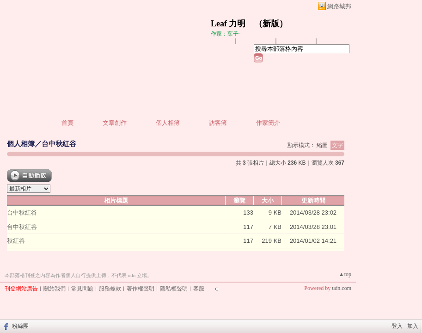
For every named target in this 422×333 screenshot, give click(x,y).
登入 (397, 326)
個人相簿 (168, 122)
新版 (271, 23)
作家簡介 (268, 122)
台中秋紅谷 (59, 144)
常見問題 (82, 288)
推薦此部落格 (256, 40)
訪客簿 (218, 122)
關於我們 (54, 288)
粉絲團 (20, 326)
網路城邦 (339, 6)
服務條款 (110, 288)
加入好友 (222, 40)
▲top (345, 274)
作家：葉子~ (226, 34)
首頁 (67, 122)
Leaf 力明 (228, 23)
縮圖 (322, 145)
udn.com (341, 288)
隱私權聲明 (174, 288)
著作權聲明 (140, 288)
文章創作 (115, 122)
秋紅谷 (16, 240)
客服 (198, 288)
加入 (412, 326)
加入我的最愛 (296, 40)
